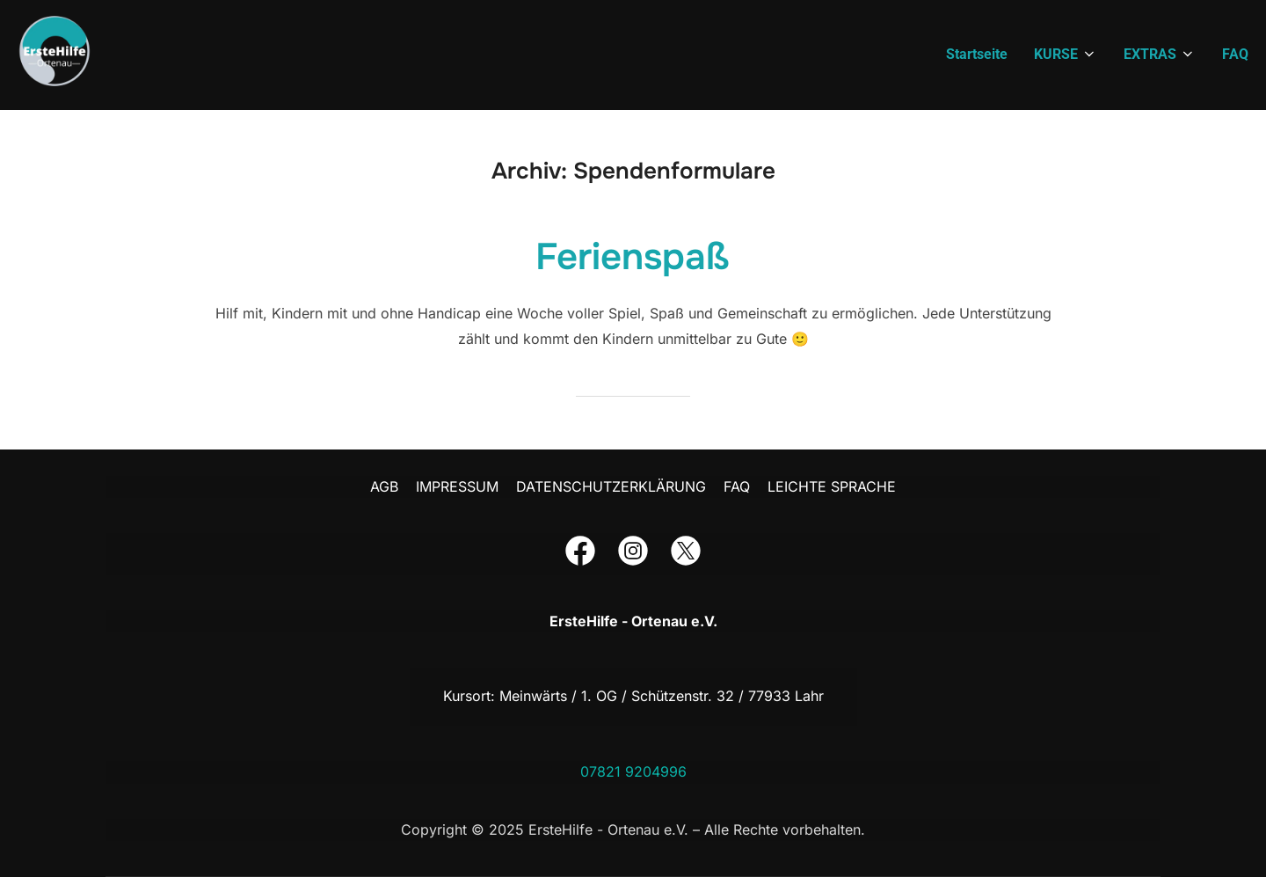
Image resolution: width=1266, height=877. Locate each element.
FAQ (1235, 54)
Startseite (977, 54)
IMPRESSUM (457, 486)
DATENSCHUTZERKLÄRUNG (611, 486)
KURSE (1065, 54)
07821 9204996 (633, 771)
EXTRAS (1160, 54)
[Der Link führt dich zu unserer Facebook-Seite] (580, 554)
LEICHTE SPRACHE (832, 486)
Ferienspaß (632, 257)
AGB (384, 486)
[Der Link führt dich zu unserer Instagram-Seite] (633, 554)
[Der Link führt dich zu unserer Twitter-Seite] (685, 554)
